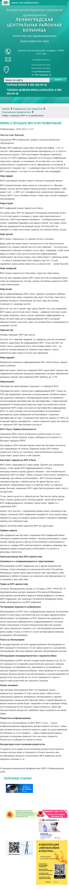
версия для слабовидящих (20, 2)
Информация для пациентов (27, 108)
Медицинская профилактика (16, 112)
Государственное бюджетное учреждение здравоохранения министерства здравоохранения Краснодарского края (34, 25)
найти (58, 79)
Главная (6, 108)
